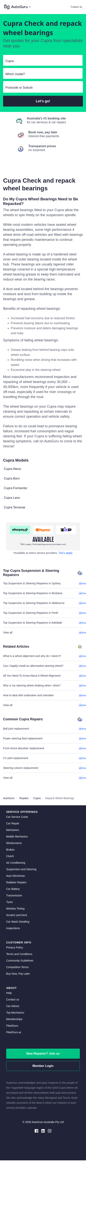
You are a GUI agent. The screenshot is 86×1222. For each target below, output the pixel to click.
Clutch (10, 856)
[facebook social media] (36, 1130)
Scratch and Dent (16, 915)
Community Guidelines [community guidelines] (19, 960)
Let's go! (43, 101)
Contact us (76, 6)
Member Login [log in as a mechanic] (42, 1065)
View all (43, 632)
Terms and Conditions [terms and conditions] (19, 954)
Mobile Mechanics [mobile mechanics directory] (17, 836)
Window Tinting (15, 908)
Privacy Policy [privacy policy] (14, 947)
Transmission (14, 895)
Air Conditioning (15, 862)
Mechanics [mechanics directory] (12, 829)
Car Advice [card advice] (12, 1006)
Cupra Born (12, 478)
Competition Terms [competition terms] (17, 967)
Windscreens (14, 843)
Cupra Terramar (14, 507)
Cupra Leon (12, 497)
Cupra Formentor (15, 488)
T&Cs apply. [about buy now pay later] (65, 552)
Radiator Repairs (16, 882)
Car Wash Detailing (17, 921)
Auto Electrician (15, 875)
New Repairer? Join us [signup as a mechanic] (43, 1053)
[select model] (41, 74)
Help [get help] (9, 992)
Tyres (9, 902)
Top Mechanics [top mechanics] (15, 1012)
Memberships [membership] (14, 1019)
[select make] (41, 61)
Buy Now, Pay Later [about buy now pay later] (18, 973)
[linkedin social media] (43, 1130)
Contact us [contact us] (12, 999)
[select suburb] (43, 87)
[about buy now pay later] (43, 536)
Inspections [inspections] (13, 928)
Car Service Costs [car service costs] (17, 816)
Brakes (10, 849)
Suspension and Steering (21, 869)
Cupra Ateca (12, 468)
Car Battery (13, 888)
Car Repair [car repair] (12, 823)
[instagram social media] (49, 1130)
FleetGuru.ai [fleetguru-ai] (13, 1032)
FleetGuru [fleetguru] (12, 1025)
